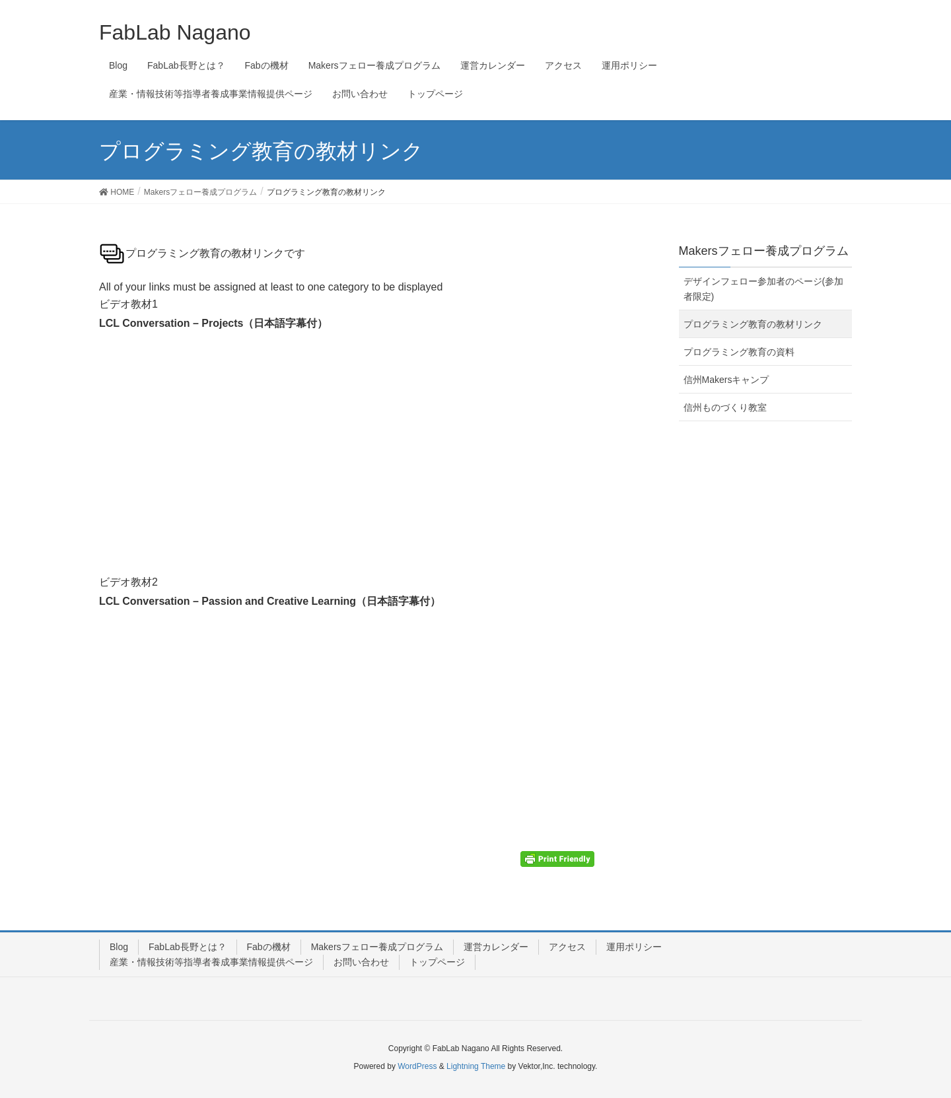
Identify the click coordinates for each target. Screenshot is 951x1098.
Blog (119, 947)
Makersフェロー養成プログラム (377, 947)
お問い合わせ (361, 962)
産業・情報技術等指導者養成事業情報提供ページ (211, 962)
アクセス (567, 947)
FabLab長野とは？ (187, 947)
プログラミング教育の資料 (739, 352)
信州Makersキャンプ (726, 379)
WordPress (417, 1066)
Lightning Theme (475, 1066)
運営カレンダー (496, 947)
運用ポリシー (634, 947)
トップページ (437, 962)
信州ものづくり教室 (725, 407)
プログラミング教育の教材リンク (753, 324)
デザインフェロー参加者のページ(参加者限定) (764, 289)
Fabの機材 (269, 947)
